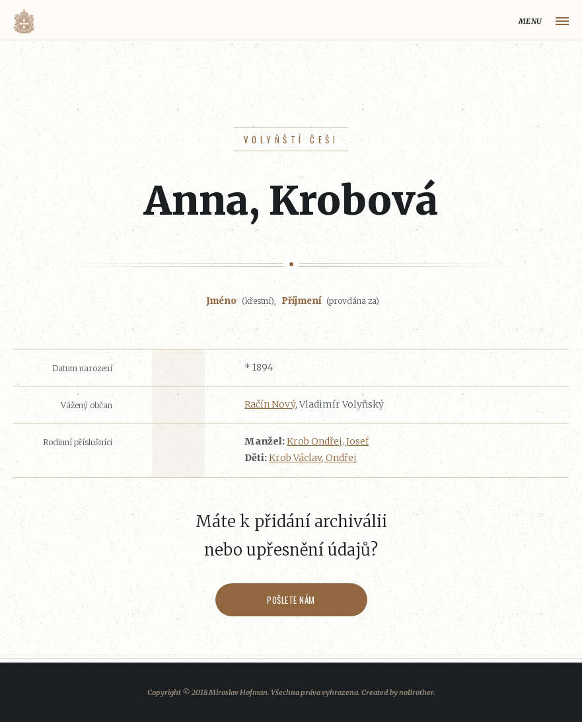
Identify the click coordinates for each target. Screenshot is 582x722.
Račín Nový (269, 404)
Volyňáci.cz (23, 21)
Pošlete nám (291, 599)
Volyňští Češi (291, 139)
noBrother (416, 692)
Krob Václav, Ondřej (313, 458)
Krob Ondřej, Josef (328, 441)
